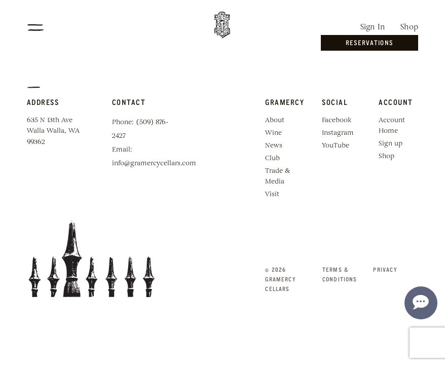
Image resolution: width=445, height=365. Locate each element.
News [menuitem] (273, 145)
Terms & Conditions (339, 274)
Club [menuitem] (272, 158)
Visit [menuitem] (272, 194)
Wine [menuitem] (273, 133)
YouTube (335, 145)
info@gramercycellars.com (154, 163)
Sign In (372, 27)
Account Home (392, 126)
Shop (409, 27)
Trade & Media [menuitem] (277, 177)
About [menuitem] (274, 120)
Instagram (338, 133)
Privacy (384, 269)
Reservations (369, 42)
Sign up (390, 143)
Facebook (336, 120)
